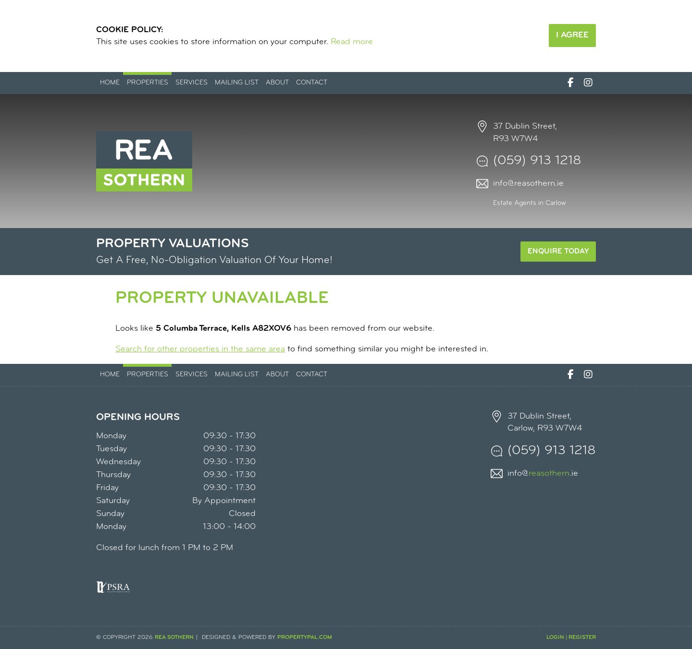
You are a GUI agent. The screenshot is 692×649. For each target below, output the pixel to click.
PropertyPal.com (304, 637)
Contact (311, 82)
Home (110, 82)
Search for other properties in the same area (200, 349)
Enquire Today (558, 251)
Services (191, 82)
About (277, 82)
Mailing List (237, 82)
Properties (147, 82)
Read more (352, 42)
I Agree (572, 35)
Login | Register (571, 637)
